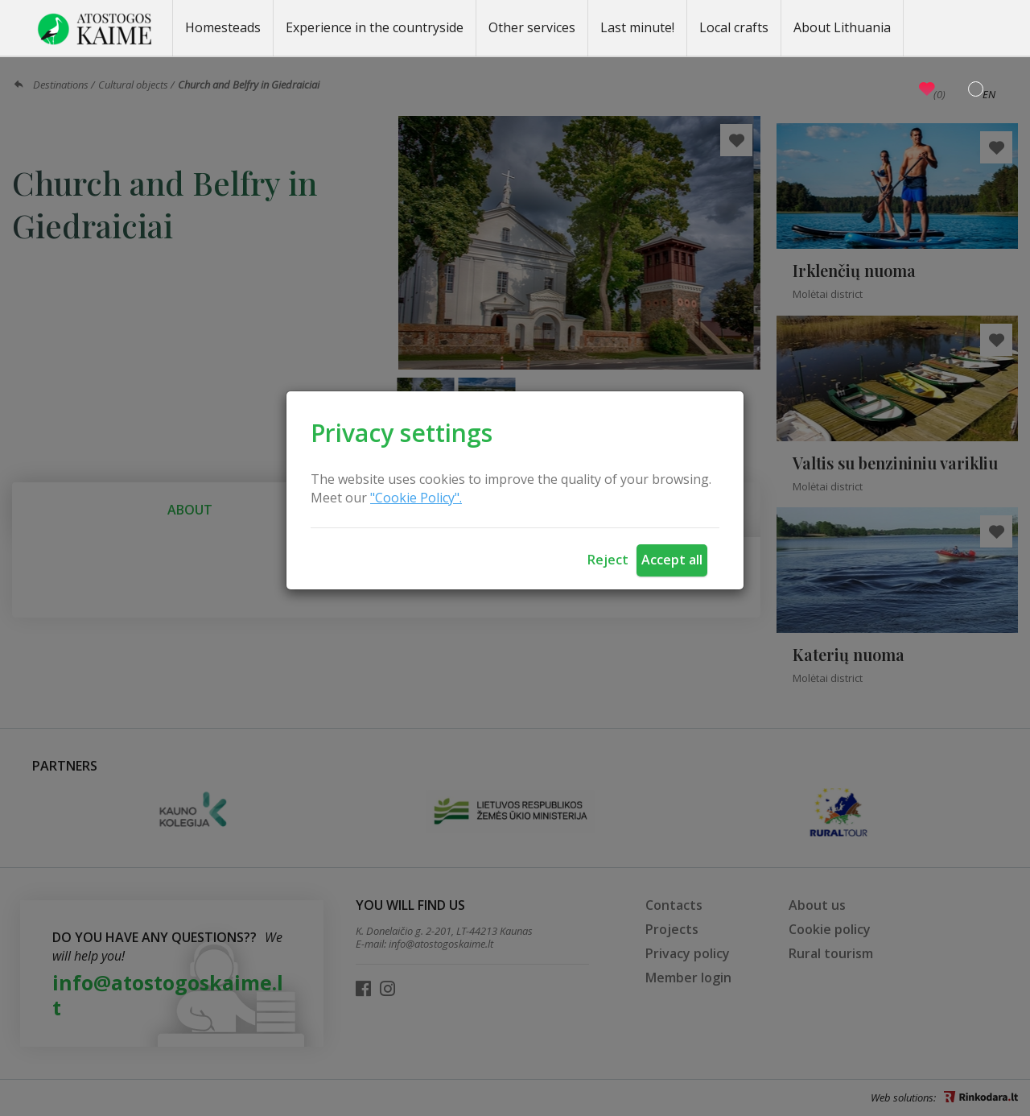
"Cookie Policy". (416, 497)
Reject (607, 559)
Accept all (671, 559)
